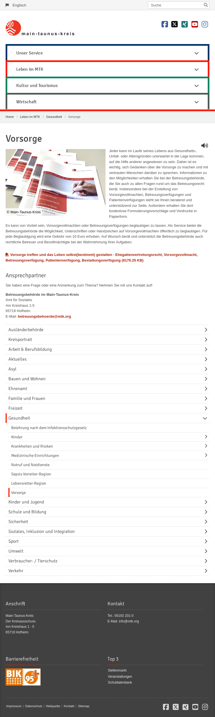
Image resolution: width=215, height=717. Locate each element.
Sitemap (83, 706)
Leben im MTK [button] (107, 69)
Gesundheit (54, 116)
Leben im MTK (30, 116)
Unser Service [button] (107, 53)
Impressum (13, 706)
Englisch (19, 5)
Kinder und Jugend (26, 502)
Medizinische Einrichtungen (35, 455)
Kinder (16, 436)
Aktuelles (17, 359)
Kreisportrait (20, 339)
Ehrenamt (17, 388)
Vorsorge (18, 492)
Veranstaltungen (120, 677)
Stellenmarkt (117, 670)
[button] (166, 708)
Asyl (12, 369)
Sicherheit (18, 521)
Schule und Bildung (27, 512)
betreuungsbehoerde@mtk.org (44, 316)
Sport (13, 541)
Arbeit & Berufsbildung (30, 349)
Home (10, 116)
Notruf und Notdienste (30, 464)
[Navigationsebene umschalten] (206, 329)
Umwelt (15, 551)
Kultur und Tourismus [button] (107, 85)
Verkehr (15, 571)
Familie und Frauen (26, 398)
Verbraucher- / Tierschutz (32, 561)
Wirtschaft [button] (107, 102)
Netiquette (53, 706)
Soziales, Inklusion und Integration (41, 531)
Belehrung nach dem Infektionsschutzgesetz (49, 427)
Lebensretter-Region (28, 483)
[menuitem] (107, 52)
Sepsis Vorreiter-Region (31, 474)
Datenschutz (33, 706)
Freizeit (15, 408)
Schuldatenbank (120, 682)
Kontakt (69, 706)
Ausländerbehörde (25, 330)
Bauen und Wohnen (27, 379)
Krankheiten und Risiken (32, 446)
